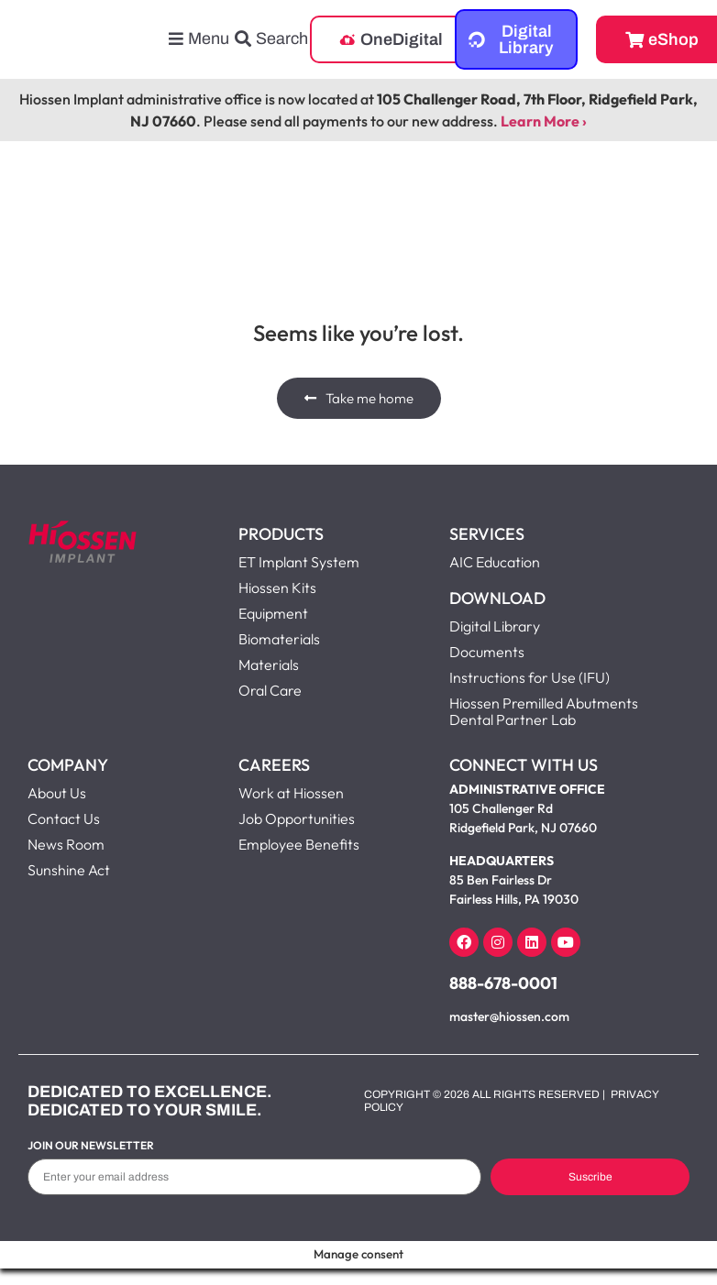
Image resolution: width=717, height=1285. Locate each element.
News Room (66, 844)
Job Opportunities (296, 818)
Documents (486, 651)
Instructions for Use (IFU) (529, 677)
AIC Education (494, 562)
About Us (57, 793)
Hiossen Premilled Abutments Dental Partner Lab (543, 711)
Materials (268, 664)
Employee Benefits (298, 844)
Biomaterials (279, 639)
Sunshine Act (69, 870)
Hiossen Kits (277, 587)
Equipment (273, 613)
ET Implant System (298, 562)
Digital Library (494, 626)
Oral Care (270, 690)
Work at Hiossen (291, 793)
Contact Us (64, 818)
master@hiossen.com (509, 1016)
